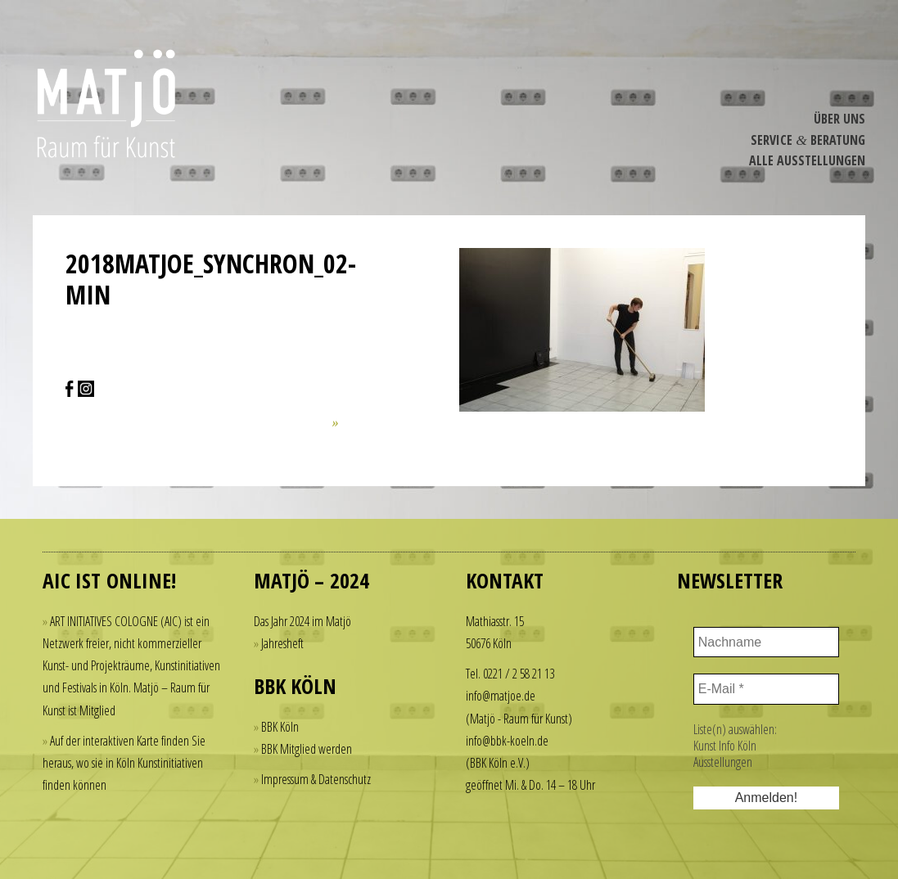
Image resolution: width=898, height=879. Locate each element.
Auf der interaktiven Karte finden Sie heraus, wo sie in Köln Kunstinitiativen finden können (124, 763)
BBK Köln (280, 727)
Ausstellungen (722, 762)
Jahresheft (282, 643)
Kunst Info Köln (724, 745)
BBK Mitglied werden (306, 749)
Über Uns (839, 119)
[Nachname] (766, 642)
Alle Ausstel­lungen (807, 160)
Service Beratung (808, 140)
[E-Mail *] (766, 689)
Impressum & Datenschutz (316, 779)
